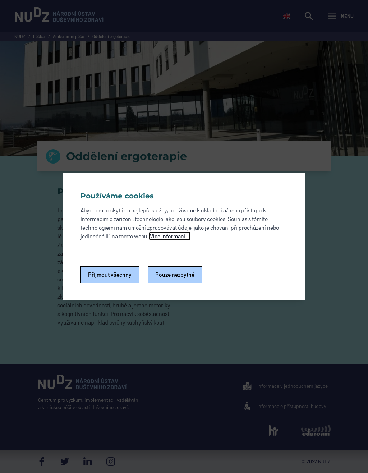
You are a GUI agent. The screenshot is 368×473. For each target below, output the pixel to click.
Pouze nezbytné (175, 274)
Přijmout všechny (110, 274)
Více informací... (169, 236)
